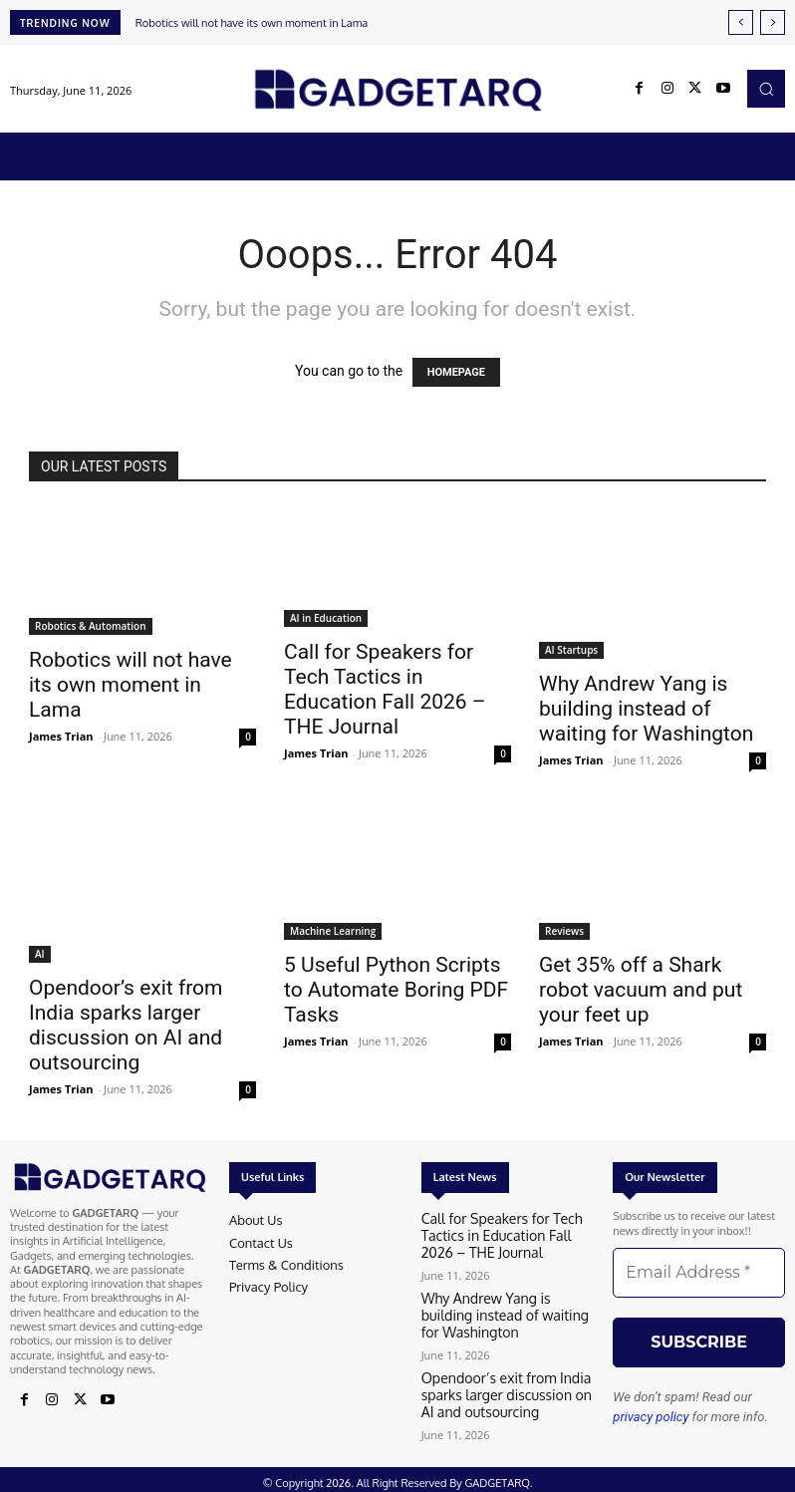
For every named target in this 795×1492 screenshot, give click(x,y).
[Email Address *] (699, 1273)
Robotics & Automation (90, 626)
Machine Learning (333, 931)
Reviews (564, 931)
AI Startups (571, 650)
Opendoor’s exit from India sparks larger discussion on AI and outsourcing (126, 1025)
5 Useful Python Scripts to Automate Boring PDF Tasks (396, 990)
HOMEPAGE (456, 372)
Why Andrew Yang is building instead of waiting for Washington (646, 709)
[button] (766, 89)
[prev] (740, 22)
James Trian (61, 736)
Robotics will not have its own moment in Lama (251, 23)
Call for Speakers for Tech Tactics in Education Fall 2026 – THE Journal (385, 689)
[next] (772, 22)
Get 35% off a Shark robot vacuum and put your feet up (640, 990)
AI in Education (326, 618)
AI (40, 954)
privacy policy (650, 1416)
